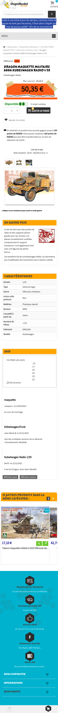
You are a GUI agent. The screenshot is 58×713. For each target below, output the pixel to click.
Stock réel (30, 662)
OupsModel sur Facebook (30, 587)
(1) (33, 366)
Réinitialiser (14, 382)
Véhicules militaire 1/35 (26, 50)
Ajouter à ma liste (14, 120)
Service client (30, 624)
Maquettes (12, 46)
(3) (33, 363)
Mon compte (12, 691)
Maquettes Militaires (29, 46)
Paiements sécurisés (29, 643)
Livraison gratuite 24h (29, 606)
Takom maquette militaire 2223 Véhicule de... (25, 548)
